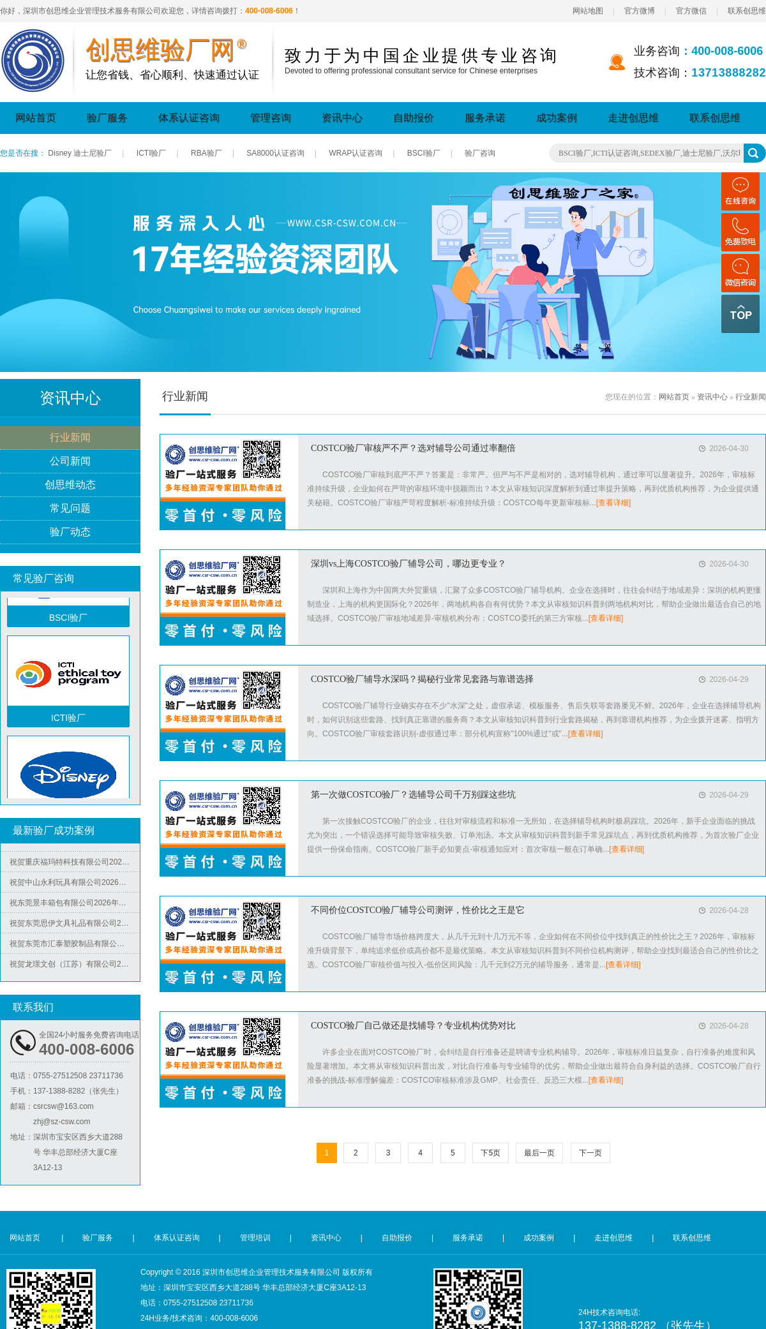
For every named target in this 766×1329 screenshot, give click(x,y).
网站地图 (588, 10)
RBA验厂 (206, 153)
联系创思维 (747, 10)
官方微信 (691, 10)
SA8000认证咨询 (275, 153)
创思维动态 (70, 485)
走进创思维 (633, 117)
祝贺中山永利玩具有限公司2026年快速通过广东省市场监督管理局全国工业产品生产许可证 (75, 885)
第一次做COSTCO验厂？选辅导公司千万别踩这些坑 (413, 794)
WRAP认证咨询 (355, 153)
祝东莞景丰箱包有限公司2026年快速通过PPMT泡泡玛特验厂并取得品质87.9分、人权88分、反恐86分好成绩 (75, 906)
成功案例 (556, 117)
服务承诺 (485, 117)
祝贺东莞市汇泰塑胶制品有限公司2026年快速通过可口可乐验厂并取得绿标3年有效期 (75, 946)
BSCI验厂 (423, 153)
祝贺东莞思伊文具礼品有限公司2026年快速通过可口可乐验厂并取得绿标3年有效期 (75, 926)
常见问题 (70, 509)
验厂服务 (107, 117)
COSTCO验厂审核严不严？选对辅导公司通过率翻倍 (413, 448)
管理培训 (255, 1237)
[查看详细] (613, 502)
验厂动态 (70, 532)
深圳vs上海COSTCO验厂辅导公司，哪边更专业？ (408, 563)
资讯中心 (342, 117)
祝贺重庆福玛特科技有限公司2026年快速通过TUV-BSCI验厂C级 (75, 865)
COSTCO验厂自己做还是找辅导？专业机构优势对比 (413, 1025)
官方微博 (639, 10)
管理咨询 (270, 117)
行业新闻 (70, 438)
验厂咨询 (480, 153)
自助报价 (413, 117)
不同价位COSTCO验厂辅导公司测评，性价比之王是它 (418, 910)
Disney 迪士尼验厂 (80, 153)
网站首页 (35, 117)
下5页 (490, 1152)
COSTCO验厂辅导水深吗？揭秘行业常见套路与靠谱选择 (422, 679)
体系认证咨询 (189, 117)
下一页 (590, 1152)
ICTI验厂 (152, 153)
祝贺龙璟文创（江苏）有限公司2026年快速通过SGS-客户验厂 (75, 967)
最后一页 (539, 1152)
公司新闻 (70, 461)
